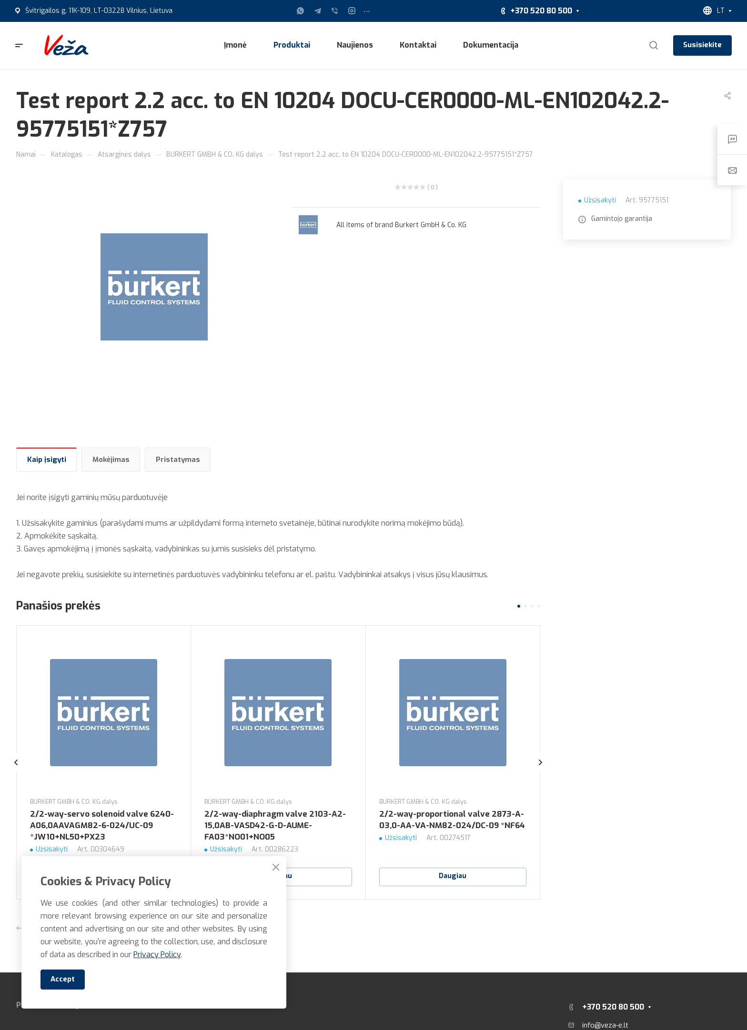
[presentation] (16, 771)
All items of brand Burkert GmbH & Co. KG (401, 225)
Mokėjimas (111, 459)
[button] (518, 606)
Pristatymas (178, 459)
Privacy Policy (157, 955)
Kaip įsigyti (46, 459)
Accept (62, 979)
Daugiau (452, 875)
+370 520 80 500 (541, 11)
